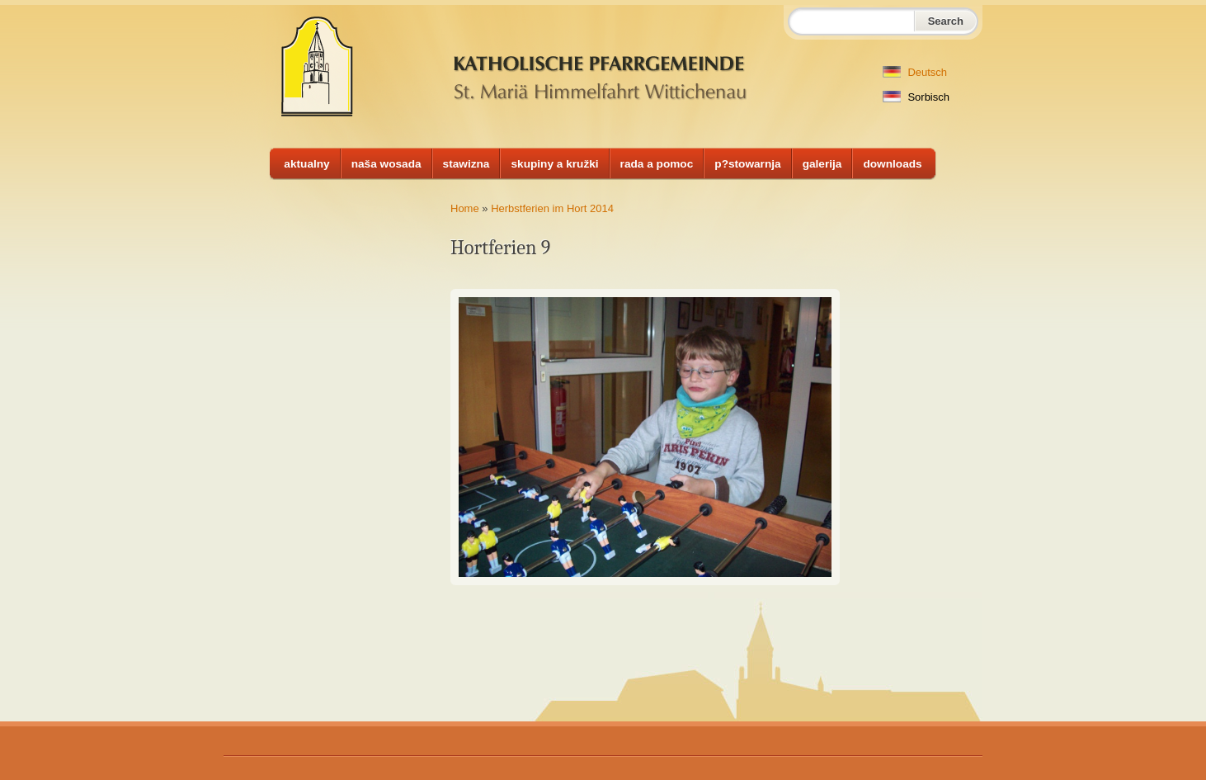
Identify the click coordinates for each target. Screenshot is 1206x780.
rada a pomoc (657, 164)
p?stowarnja (747, 164)
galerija (822, 164)
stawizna (466, 164)
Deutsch (915, 72)
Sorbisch (916, 97)
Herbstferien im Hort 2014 (552, 208)
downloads (892, 164)
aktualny (306, 164)
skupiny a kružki (554, 164)
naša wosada (386, 164)
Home (464, 208)
